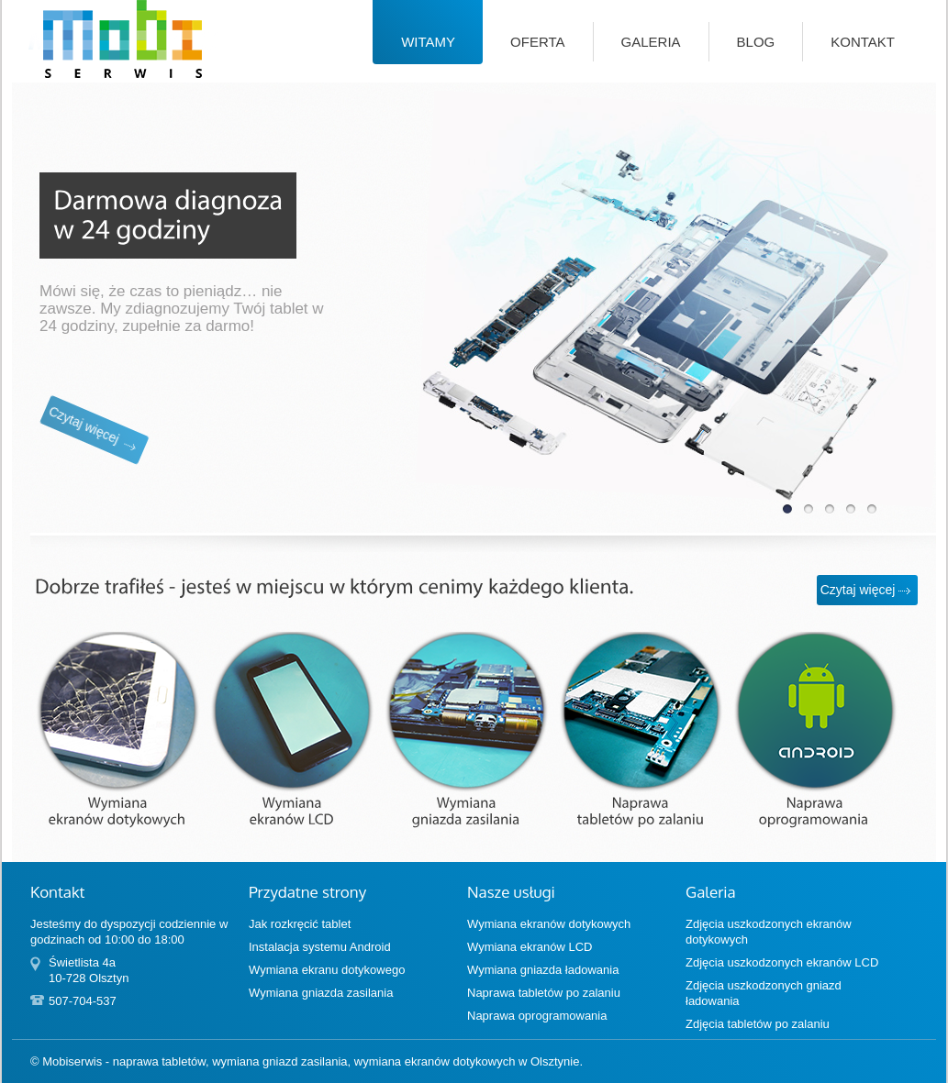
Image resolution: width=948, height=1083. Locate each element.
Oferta (537, 42)
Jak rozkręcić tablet (300, 924)
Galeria (651, 42)
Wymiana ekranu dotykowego (327, 970)
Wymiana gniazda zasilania (321, 993)
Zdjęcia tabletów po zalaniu (758, 1024)
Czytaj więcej (55, 473)
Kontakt (863, 42)
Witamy (428, 42)
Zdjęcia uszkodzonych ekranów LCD (782, 962)
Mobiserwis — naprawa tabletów (99, 77)
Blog (756, 42)
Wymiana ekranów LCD (529, 947)
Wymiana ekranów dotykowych (548, 924)
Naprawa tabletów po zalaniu (543, 993)
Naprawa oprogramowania (537, 1015)
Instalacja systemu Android (320, 947)
